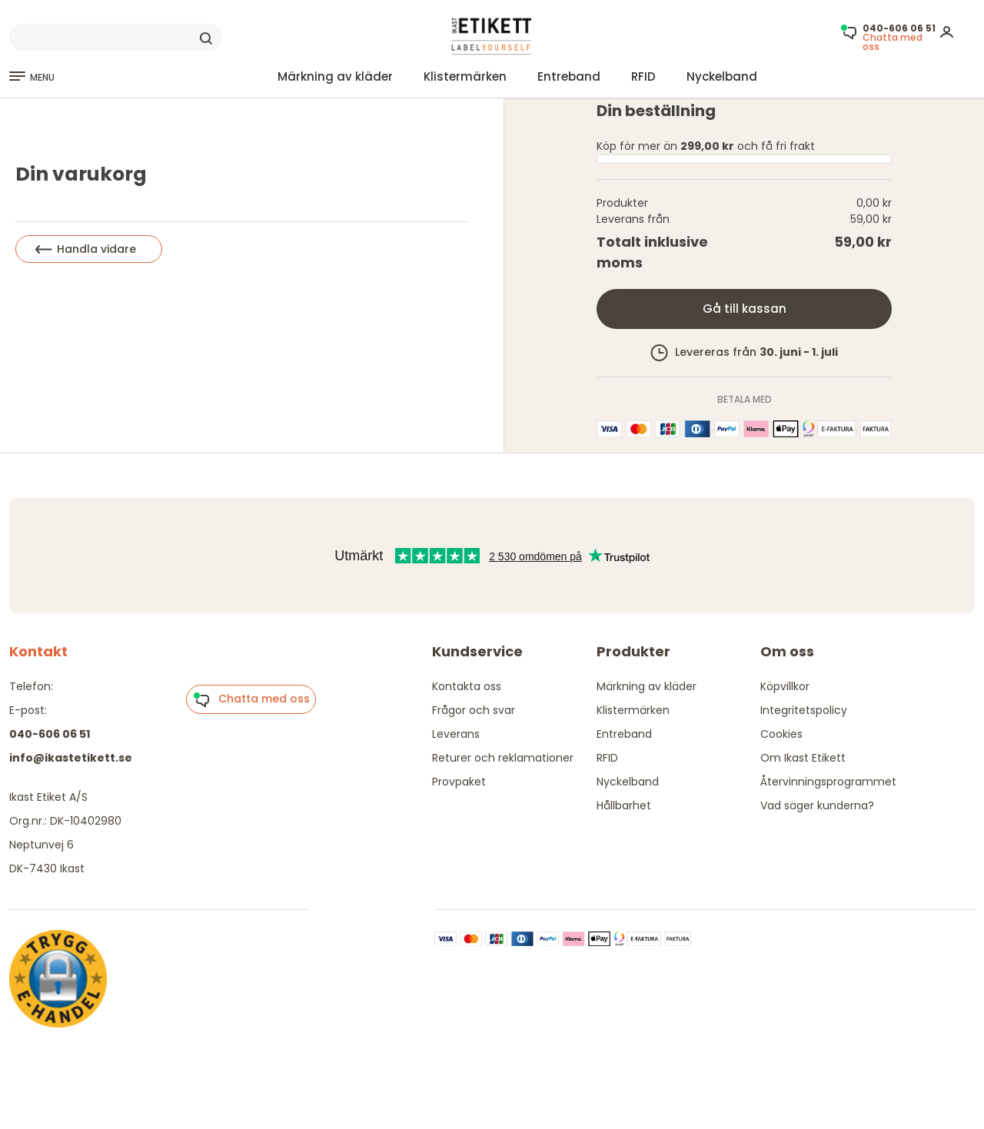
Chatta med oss (251, 699)
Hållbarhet (624, 805)
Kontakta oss (466, 686)
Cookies (781, 734)
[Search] (115, 37)
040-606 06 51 (49, 734)
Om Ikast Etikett (803, 757)
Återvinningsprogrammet (828, 781)
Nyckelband (721, 76)
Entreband (568, 76)
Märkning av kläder (335, 76)
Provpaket (459, 781)
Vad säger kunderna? (817, 805)
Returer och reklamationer (502, 757)
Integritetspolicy (803, 710)
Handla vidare (85, 249)
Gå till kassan (744, 309)
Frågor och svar (473, 710)
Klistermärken (465, 76)
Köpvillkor (784, 686)
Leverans (456, 734)
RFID (643, 76)
